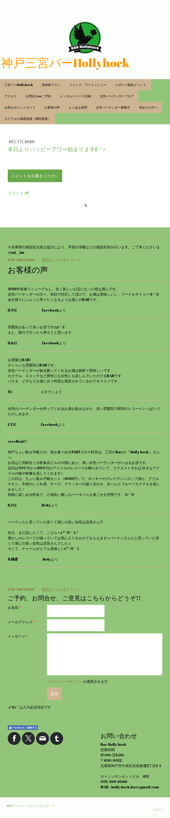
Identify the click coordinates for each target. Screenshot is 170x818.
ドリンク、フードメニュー (87, 85)
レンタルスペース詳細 (75, 96)
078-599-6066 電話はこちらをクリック (44, 259)
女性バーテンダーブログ (117, 96)
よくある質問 (78, 107)
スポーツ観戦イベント (130, 85)
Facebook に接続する (23, 727)
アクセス (10, 96)
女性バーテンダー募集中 (113, 107)
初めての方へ (148, 107)
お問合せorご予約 (38, 96)
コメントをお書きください (35, 175)
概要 (9, 805)
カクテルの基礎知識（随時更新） (27, 119)
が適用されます (77, 681)
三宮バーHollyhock (18, 85)
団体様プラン (51, 85)
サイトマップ (46, 805)
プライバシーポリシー (64, 681)
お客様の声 (52, 107)
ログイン (158, 809)
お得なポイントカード (19, 107)
